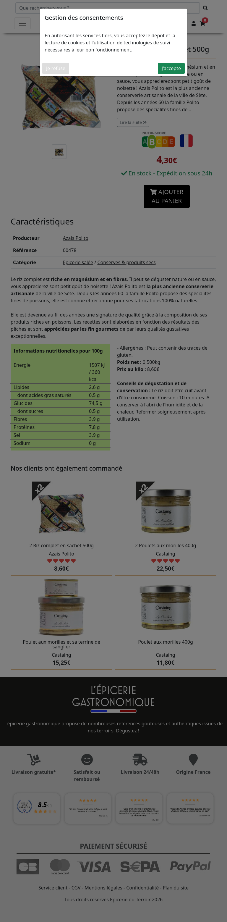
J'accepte (171, 68)
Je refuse (55, 68)
